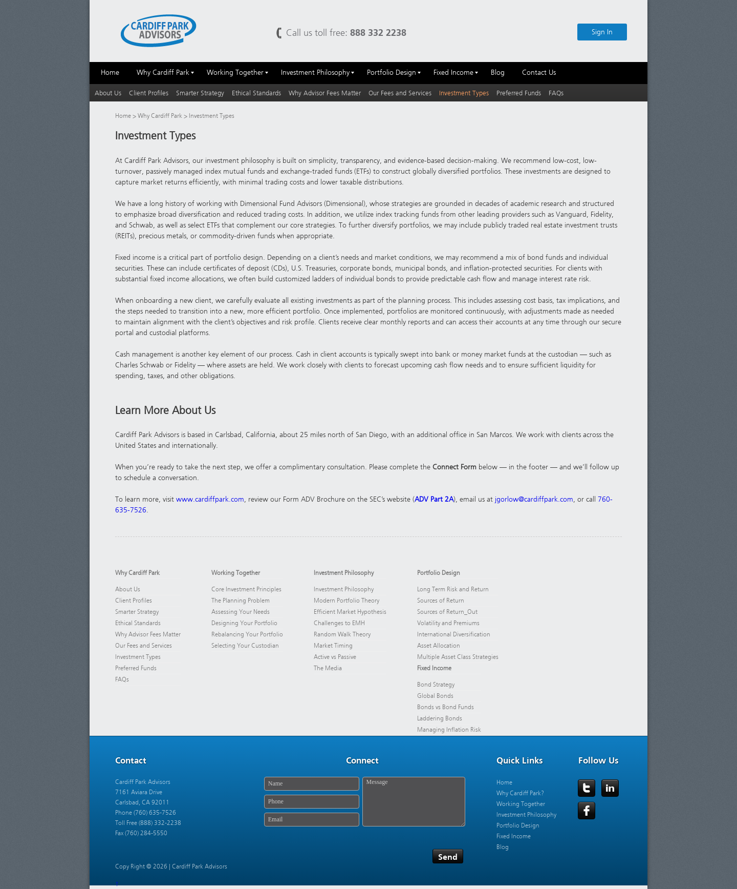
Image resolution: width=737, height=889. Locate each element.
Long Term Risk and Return (453, 589)
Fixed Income (434, 668)
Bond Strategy (435, 684)
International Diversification (453, 634)
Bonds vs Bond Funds (445, 707)
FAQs (556, 93)
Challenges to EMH (339, 623)
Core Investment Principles (246, 589)
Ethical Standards (256, 93)
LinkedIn (610, 788)
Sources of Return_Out (447, 611)
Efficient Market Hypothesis (350, 611)
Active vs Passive (335, 656)
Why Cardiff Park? (520, 793)
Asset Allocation (438, 645)
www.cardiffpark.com (210, 499)
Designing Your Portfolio (244, 623)
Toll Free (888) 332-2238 (148, 822)
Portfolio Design (438, 572)
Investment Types (464, 93)
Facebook (586, 810)
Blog (502, 847)
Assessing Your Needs (240, 611)
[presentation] (339, 857)
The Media (328, 668)
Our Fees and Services (399, 93)
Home (123, 115)
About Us (108, 93)
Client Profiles (148, 93)
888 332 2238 (378, 32)
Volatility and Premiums (448, 623)
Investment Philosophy (344, 572)
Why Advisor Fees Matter (325, 93)
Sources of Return (440, 600)
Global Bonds (435, 695)
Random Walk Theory (342, 634)
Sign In (602, 32)
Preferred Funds (518, 93)
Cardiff (159, 30)
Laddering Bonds (439, 718)
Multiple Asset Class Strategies (457, 656)
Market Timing (333, 645)
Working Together (235, 572)
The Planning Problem (240, 600)
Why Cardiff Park (161, 115)
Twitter (586, 788)
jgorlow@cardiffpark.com (534, 499)
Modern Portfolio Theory (346, 600)
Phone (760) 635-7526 (145, 812)
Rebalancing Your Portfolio (247, 634)
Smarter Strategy (200, 93)
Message (413, 801)
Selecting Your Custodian (245, 645)
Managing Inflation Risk (449, 729)
